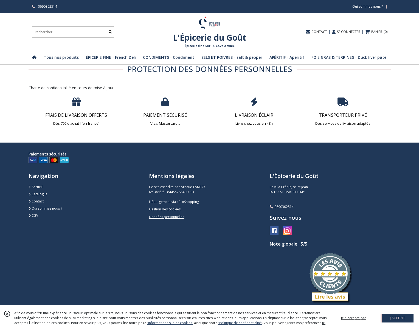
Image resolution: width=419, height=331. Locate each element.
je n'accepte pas (353, 318)
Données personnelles (166, 217)
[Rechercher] (110, 32)
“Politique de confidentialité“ (240, 323)
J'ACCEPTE (397, 318)
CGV (33, 215)
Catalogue (38, 194)
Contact (36, 201)
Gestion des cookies (165, 209)
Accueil (36, 187)
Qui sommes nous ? (45, 208)
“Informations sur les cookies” (170, 323)
